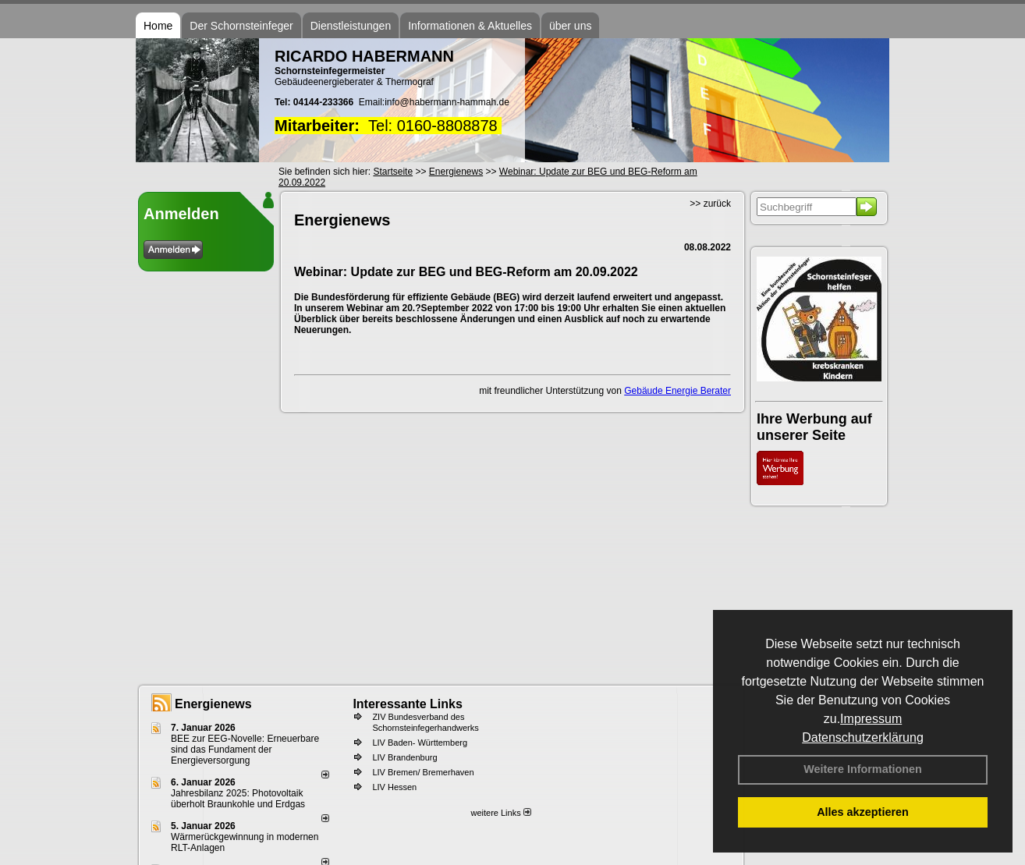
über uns (570, 25)
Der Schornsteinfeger (241, 25)
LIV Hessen (394, 787)
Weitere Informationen (862, 769)
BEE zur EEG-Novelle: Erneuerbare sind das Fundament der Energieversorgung (245, 749)
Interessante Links (408, 704)
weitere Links (500, 812)
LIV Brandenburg (404, 757)
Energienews (213, 704)
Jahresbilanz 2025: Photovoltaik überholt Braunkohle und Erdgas (238, 799)
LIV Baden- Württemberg (419, 742)
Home (158, 25)
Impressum (871, 718)
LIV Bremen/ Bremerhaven (422, 772)
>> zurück (710, 203)
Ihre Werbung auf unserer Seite (814, 427)
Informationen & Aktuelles (470, 25)
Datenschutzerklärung (863, 737)
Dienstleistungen (351, 25)
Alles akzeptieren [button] (863, 812)
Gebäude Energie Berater (677, 390)
